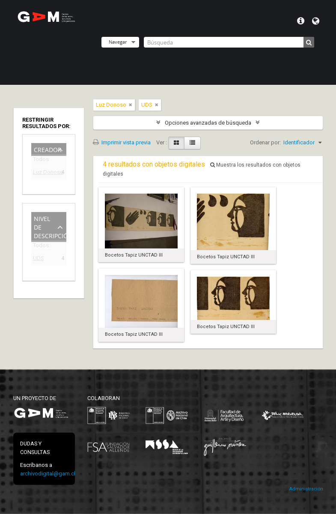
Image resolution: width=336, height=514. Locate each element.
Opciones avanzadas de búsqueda (208, 123)
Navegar (118, 42)
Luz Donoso (43, 173)
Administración (306, 489)
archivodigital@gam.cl (47, 473)
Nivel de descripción (50, 226)
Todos (41, 161)
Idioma (315, 21)
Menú (300, 21)
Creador (48, 149)
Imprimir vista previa (122, 142)
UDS (38, 259)
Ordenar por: (265, 142)
